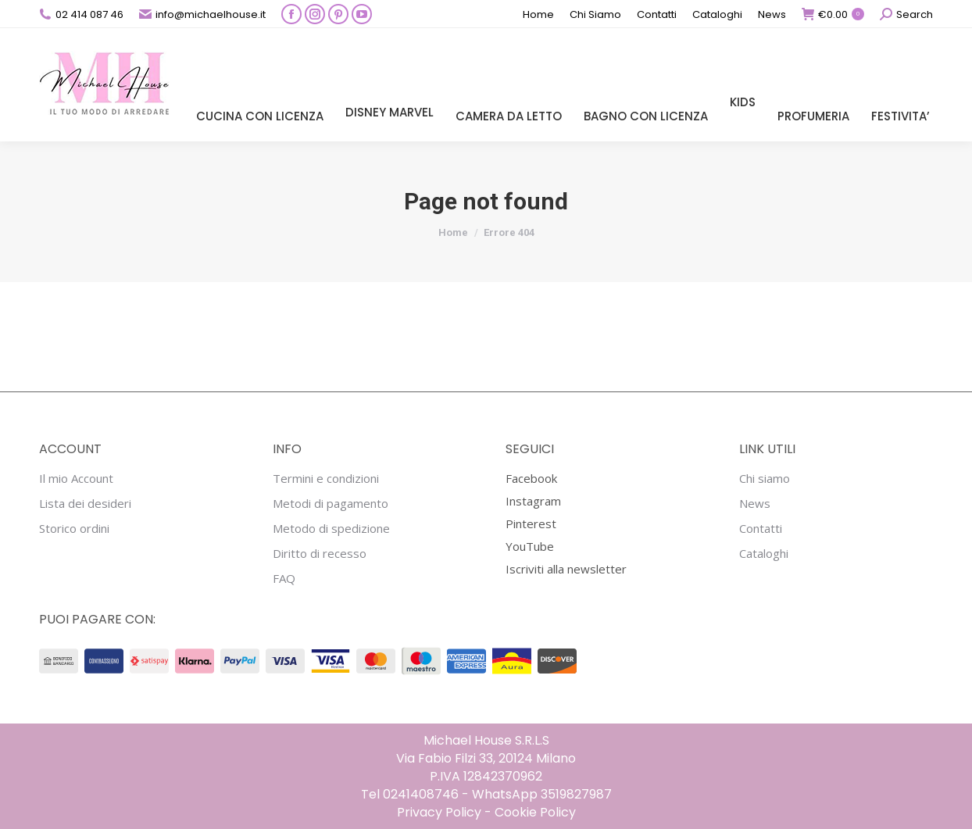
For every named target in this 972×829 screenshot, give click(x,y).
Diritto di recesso (319, 553)
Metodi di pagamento (330, 503)
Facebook (531, 478)
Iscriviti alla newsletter (566, 569)
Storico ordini (74, 528)
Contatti (760, 528)
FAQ (284, 578)
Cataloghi (763, 553)
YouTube (530, 546)
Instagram (533, 501)
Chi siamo (764, 478)
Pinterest (531, 523)
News (754, 503)
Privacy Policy (439, 812)
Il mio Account (76, 478)
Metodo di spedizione (331, 528)
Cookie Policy (535, 812)
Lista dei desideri (85, 503)
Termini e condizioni (326, 478)
